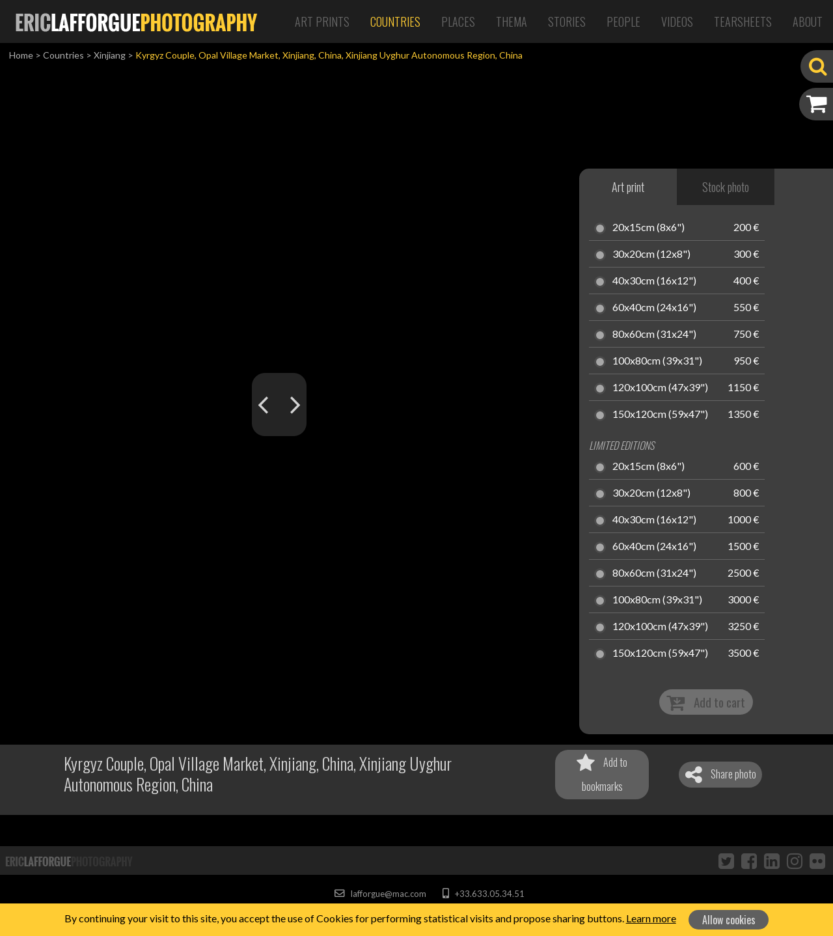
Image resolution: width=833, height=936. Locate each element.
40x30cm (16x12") (654, 281)
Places (458, 21)
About (808, 21)
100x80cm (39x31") (657, 361)
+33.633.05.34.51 (483, 893)
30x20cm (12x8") (651, 254)
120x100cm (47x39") (660, 388)
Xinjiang (110, 55)
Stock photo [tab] (725, 186)
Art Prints (322, 21)
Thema (511, 21)
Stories (567, 21)
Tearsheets (743, 21)
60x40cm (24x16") (654, 308)
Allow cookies (729, 920)
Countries (395, 21)
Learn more (651, 918)
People (623, 21)
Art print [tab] (628, 186)
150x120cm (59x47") (660, 414)
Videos (677, 21)
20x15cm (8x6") (648, 228)
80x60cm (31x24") (654, 334)
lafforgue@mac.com (380, 893)
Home (21, 55)
